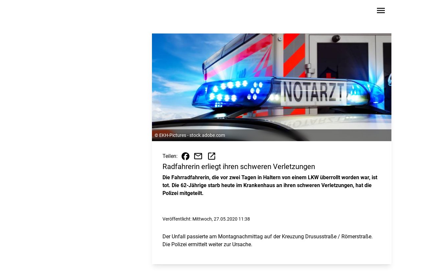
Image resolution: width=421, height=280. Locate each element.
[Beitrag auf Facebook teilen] (185, 156)
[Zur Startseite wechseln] (50, 12)
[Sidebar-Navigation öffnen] (381, 11)
